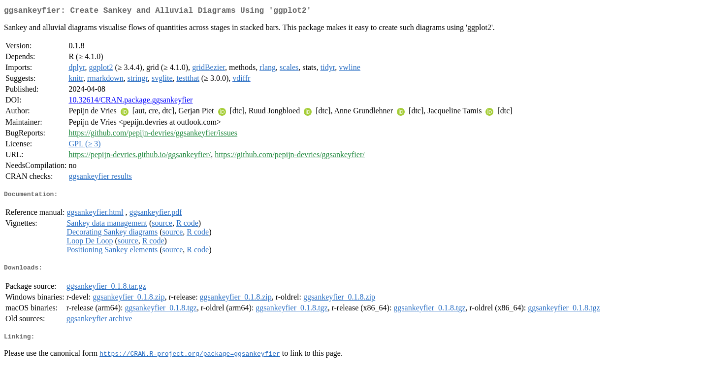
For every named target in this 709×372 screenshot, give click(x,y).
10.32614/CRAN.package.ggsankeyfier (130, 102)
